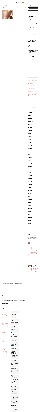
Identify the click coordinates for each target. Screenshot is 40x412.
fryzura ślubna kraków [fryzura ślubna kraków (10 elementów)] (14, 327)
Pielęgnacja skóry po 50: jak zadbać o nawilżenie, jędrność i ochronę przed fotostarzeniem (33, 51)
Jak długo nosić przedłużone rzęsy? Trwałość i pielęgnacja (34, 235)
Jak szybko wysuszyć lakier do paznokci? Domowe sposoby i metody (5, 331)
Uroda (29, 29)
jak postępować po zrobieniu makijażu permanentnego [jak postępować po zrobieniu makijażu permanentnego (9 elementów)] (14, 334)
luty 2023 (29, 142)
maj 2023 (29, 139)
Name (3, 292)
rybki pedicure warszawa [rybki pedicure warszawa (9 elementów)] (14, 409)
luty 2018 (29, 205)
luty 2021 (29, 160)
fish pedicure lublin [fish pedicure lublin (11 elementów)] (14, 324)
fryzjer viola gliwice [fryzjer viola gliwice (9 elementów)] (13, 326)
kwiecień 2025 (30, 130)
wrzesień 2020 (30, 166)
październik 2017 (30, 211)
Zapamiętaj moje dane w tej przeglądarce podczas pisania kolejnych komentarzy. (13, 300)
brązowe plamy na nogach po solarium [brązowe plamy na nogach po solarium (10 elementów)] (14, 312)
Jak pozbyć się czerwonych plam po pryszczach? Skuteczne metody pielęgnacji (33, 44)
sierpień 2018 (30, 196)
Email (3, 295)
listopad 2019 (30, 181)
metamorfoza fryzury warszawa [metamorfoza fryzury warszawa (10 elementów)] (14, 358)
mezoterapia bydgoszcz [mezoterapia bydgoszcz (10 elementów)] (13, 376)
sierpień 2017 (30, 214)
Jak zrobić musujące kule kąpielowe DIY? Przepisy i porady (5, 319)
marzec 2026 (30, 113)
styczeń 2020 (30, 178)
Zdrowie (29, 30)
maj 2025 (29, 128)
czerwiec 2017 (30, 217)
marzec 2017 (30, 222)
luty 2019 (29, 187)
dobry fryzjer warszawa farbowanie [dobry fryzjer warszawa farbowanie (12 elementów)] (13, 320)
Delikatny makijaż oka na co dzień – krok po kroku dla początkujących (34, 262)
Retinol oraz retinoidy (31, 26)
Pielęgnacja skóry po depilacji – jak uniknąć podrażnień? (5, 352)
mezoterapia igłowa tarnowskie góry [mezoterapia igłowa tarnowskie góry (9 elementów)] (13, 382)
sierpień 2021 (30, 154)
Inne (28, 22)
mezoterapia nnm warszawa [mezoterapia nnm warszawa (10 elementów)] (14, 387)
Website (3, 298)
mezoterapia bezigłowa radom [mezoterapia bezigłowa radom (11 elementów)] (14, 369)
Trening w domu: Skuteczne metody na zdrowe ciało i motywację (5, 348)
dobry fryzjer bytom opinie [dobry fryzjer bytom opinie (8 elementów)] (13, 317)
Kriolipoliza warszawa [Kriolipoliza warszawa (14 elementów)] (14, 343)
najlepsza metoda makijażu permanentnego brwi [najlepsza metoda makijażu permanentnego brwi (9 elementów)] (14, 391)
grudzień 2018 (30, 190)
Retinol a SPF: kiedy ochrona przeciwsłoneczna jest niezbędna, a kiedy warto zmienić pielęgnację (32, 252)
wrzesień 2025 (30, 122)
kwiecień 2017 (30, 220)
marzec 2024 (30, 136)
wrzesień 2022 (30, 148)
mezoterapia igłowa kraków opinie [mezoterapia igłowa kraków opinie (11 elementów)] (14, 380)
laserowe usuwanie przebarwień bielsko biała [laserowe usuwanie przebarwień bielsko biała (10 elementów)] (14, 349)
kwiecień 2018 (30, 202)
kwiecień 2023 (30, 140)
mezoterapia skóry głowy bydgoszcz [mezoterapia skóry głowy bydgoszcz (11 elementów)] (14, 389)
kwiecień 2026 (30, 112)
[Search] (33, 6)
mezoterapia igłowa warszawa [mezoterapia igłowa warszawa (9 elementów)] (13, 384)
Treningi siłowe (30, 71)
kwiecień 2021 (30, 157)
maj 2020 (29, 172)
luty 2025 (29, 133)
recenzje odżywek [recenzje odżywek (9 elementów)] (13, 405)
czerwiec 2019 (30, 184)
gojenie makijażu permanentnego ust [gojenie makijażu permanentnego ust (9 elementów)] (13, 330)
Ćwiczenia (29, 20)
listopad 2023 (30, 137)
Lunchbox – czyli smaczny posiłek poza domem (34, 243)
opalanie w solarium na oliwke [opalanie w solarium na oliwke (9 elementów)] (14, 395)
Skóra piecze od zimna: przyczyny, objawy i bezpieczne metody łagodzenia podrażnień (33, 47)
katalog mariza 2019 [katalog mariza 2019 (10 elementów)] (14, 336)
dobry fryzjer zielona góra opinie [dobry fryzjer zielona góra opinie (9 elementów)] (14, 323)
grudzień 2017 (30, 208)
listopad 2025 (30, 119)
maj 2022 (29, 151)
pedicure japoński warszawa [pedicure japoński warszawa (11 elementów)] (14, 398)
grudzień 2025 (30, 118)
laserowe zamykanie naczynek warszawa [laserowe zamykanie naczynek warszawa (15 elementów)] (14, 353)
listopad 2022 (30, 145)
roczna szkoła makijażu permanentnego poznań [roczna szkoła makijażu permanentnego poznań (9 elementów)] (14, 407)
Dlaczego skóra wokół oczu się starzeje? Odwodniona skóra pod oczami (32, 94)
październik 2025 (30, 121)
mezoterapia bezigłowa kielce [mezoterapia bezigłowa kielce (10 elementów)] (14, 364)
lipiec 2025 (29, 125)
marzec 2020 (30, 175)
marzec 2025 (30, 131)
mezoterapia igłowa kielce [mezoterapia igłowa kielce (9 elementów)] (14, 377)
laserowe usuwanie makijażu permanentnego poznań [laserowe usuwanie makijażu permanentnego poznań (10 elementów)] (14, 345)
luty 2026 (29, 115)
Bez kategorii (30, 19)
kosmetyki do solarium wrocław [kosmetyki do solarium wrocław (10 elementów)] (14, 340)
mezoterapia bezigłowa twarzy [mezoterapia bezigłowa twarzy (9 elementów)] (14, 373)
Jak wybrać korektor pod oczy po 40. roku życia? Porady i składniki (34, 269)
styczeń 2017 (30, 225)
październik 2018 (30, 193)
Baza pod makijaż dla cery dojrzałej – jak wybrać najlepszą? (5, 315)
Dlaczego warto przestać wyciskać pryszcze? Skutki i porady (5, 340)
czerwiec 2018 (30, 199)
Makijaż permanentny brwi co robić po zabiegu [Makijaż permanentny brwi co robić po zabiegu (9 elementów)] (14, 356)
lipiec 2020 (29, 169)
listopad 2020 (30, 163)
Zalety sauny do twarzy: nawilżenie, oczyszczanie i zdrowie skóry (5, 335)
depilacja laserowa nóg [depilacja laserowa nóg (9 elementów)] (14, 314)
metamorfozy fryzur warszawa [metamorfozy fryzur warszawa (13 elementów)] (14, 361)
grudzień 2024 (30, 134)
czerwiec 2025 (30, 127)
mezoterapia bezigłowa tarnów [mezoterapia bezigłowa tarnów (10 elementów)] (14, 371)
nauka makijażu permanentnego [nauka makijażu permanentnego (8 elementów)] (14, 393)
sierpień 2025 (30, 124)
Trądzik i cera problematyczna (32, 27)
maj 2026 (29, 110)
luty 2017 (29, 223)
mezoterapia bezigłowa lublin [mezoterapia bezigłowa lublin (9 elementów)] (14, 366)
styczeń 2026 (30, 116)
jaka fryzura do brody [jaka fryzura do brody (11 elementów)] (14, 332)
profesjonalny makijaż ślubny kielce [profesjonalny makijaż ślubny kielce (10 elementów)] (14, 402)
